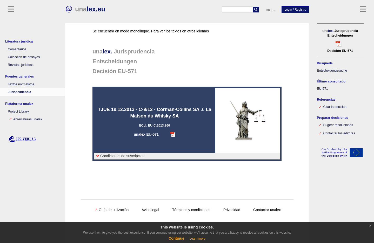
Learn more (197, 238)
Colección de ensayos (24, 57)
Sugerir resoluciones (335, 124)
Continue (176, 238)
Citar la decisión (332, 106)
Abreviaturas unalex (25, 119)
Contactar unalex (267, 210)
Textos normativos (21, 84)
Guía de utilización (112, 210)
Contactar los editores (336, 133)
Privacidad (231, 210)
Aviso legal (150, 210)
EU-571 (322, 89)
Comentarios (17, 49)
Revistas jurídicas (21, 65)
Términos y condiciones (191, 210)
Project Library (18, 111)
